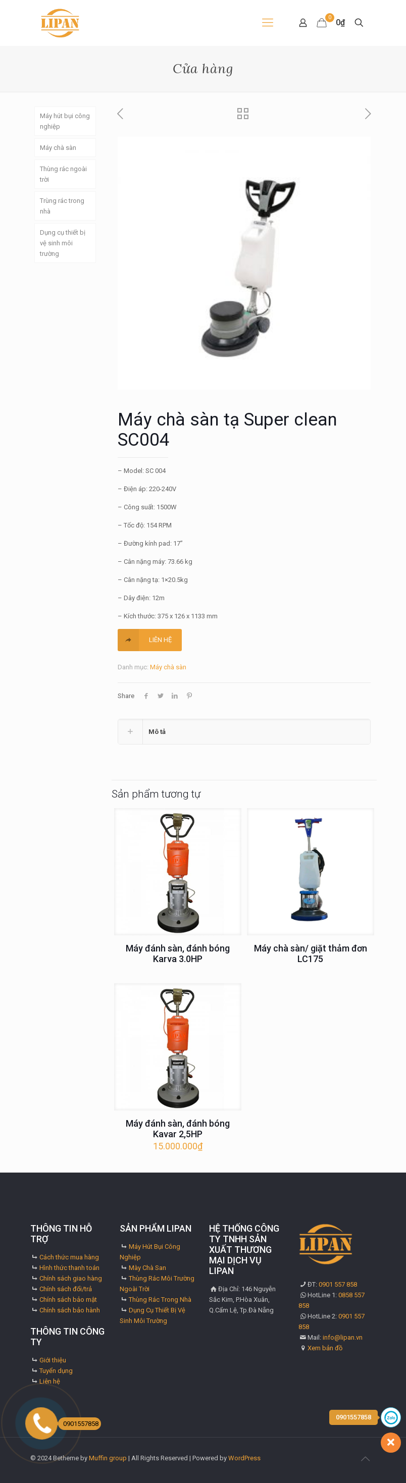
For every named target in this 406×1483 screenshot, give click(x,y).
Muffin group (108, 1458)
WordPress (244, 1458)
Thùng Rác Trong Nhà (160, 1299)
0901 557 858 (338, 1284)
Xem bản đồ (325, 1348)
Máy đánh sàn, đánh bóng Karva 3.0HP (178, 953)
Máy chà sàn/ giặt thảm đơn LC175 (310, 953)
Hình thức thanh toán (69, 1268)
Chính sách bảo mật (68, 1299)
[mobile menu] (267, 22)
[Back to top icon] (365, 1458)
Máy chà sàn (168, 667)
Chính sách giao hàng (70, 1278)
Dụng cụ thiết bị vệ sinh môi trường (62, 243)
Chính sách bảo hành (69, 1310)
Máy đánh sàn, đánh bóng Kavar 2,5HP (178, 1128)
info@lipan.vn (343, 1337)
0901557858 (78, 1423)
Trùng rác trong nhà (62, 206)
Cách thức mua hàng (69, 1257)
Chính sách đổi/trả (65, 1289)
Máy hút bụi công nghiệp (65, 121)
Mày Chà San (147, 1268)
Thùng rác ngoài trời (63, 174)
